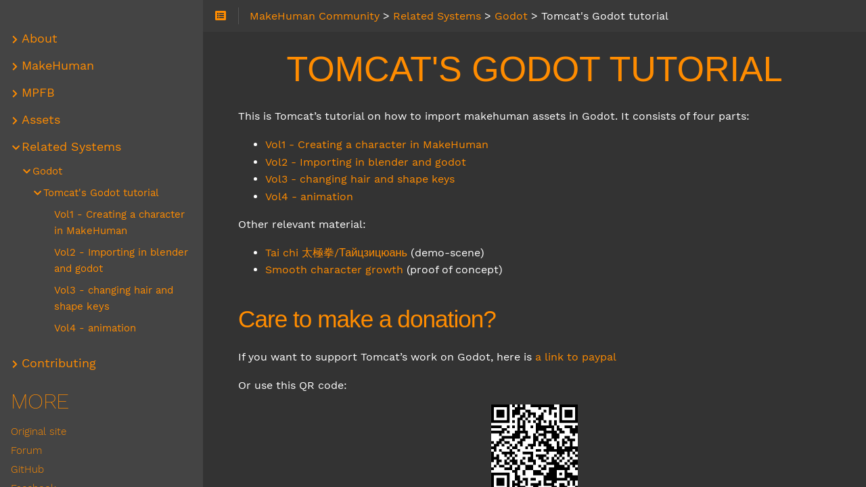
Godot (47, 171)
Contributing (59, 363)
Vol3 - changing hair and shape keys (360, 178)
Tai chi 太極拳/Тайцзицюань (336, 252)
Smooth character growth (334, 269)
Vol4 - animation (309, 196)
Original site (38, 431)
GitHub (27, 469)
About (40, 38)
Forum (26, 450)
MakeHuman (58, 65)
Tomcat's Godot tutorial (101, 193)
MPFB (38, 92)
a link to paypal (575, 356)
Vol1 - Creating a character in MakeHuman (376, 144)
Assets (41, 119)
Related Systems (71, 147)
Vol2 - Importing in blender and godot (365, 162)
